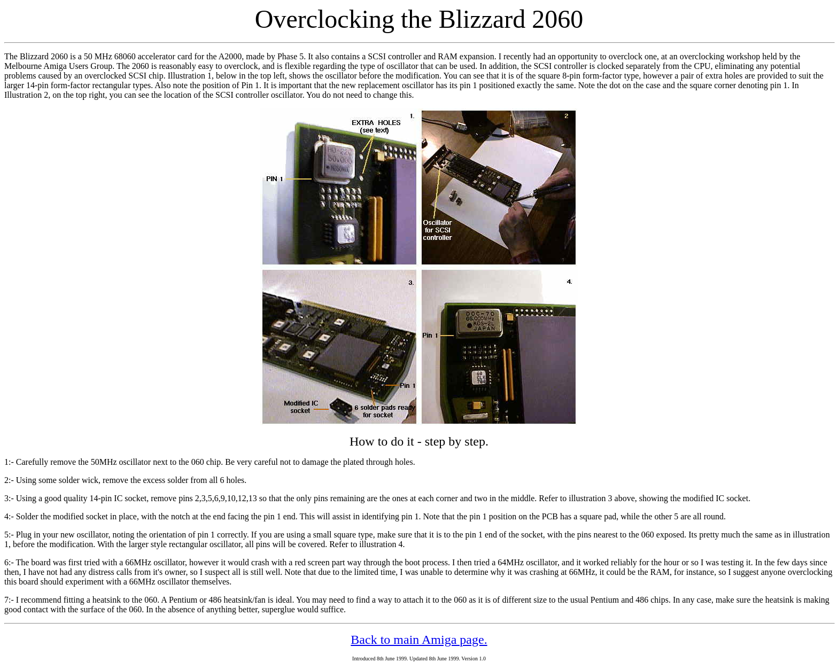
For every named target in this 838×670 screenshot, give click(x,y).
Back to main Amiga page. (419, 639)
